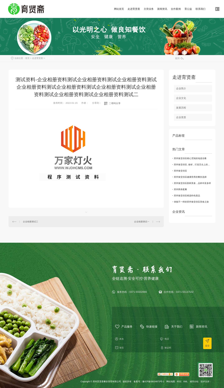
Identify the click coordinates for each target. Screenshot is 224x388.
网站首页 (119, 9)
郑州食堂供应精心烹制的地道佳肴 (190, 158)
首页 (27, 58)
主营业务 (149, 9)
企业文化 (49, 58)
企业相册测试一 (141, 221)
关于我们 (176, 326)
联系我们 (200, 9)
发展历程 (181, 107)
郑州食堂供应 (180, 170)
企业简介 (181, 88)
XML (185, 381)
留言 (134, 347)
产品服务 (127, 326)
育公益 (188, 9)
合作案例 (176, 9)
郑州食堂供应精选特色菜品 (187, 195)
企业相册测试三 (30, 221)
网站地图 (170, 381)
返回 (179, 58)
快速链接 (151, 326)
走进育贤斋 (134, 9)
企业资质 (181, 117)
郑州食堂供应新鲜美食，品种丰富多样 (192, 183)
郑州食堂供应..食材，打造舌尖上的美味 (193, 164)
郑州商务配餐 (180, 189)
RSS (179, 381)
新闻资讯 (162, 9)
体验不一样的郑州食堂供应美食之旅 (191, 202)
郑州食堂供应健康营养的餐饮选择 (190, 177)
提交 (207, 345)
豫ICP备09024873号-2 (153, 381)
